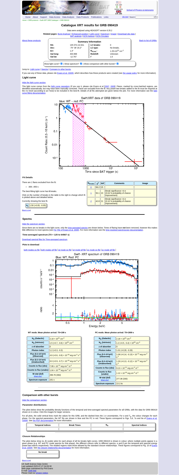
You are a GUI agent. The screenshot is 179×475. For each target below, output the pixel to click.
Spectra (44, 69)
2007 (107, 86)
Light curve (94, 34)
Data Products (82, 17)
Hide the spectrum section (33, 224)
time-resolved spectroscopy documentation (124, 230)
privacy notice (42, 473)
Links (106, 17)
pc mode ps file (93, 250)
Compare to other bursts (60, 69)
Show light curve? (52, 64)
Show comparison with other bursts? (100, 64)
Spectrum (105, 34)
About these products (31, 40)
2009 (112, 86)
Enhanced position (80, 34)
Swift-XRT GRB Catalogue (49, 20)
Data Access (54, 17)
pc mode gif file (108, 250)
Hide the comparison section (34, 400)
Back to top (26, 210)
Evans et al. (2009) (65, 73)
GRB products (33, 20)
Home (27, 17)
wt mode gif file (79, 250)
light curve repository (60, 86)
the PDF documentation (43, 420)
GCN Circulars (102, 36)
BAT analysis (75, 36)
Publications (96, 17)
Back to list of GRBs (148, 40)
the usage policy (130, 73)
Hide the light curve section (34, 82)
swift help (32, 471)
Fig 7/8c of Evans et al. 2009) (66, 230)
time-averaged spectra (78, 228)
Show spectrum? (72, 64)
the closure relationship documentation (54, 448)
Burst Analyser (64, 34)
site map (125, 17)
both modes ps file (32, 250)
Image (113, 34)
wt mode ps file (64, 250)
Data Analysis (68, 17)
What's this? (38, 376)
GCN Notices (89, 36)
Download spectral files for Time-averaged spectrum (44, 239)
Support (43, 17)
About (35, 17)
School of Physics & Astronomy (140, 10)
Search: (132, 17)
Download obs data (126, 34)
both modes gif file (49, 250)
